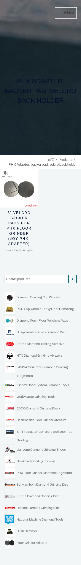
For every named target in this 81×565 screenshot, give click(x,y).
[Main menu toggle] (66, 12)
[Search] (72, 279)
